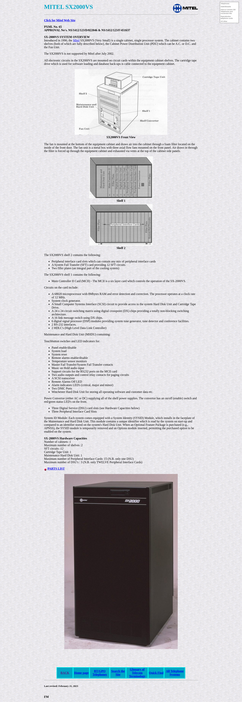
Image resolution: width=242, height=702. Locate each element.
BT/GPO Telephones (100, 672)
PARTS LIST (56, 468)
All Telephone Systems (175, 672)
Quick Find (156, 672)
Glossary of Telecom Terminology (137, 673)
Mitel (76, 40)
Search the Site (118, 672)
